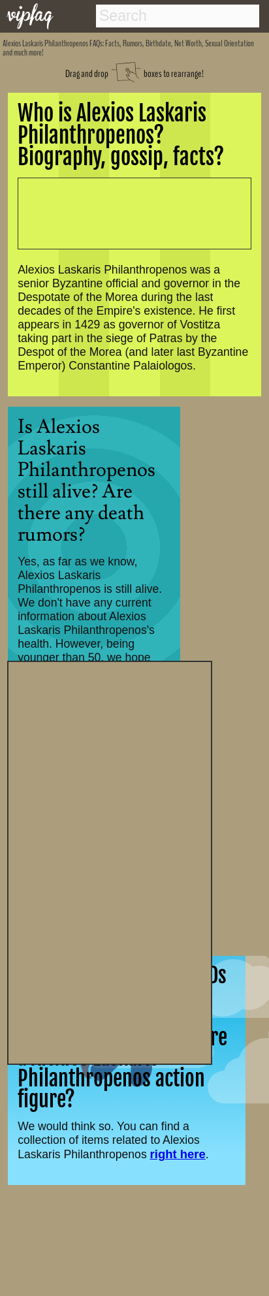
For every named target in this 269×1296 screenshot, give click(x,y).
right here (178, 1154)
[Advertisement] (110, 861)
